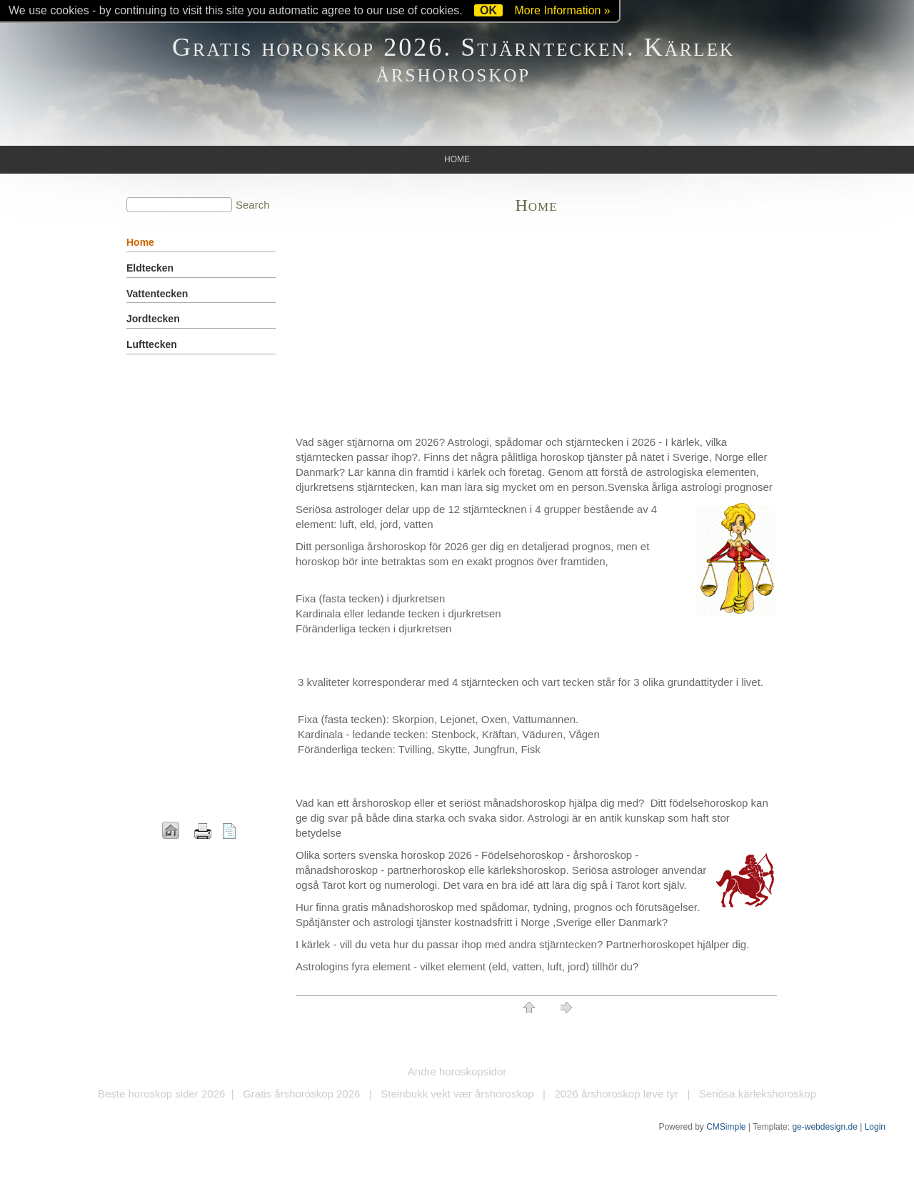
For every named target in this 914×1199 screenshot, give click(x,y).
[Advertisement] (536, 327)
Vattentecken (157, 293)
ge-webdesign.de (824, 1127)
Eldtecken (150, 268)
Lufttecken (151, 344)
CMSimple (725, 1127)
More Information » (562, 10)
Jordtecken (153, 318)
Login (875, 1127)
